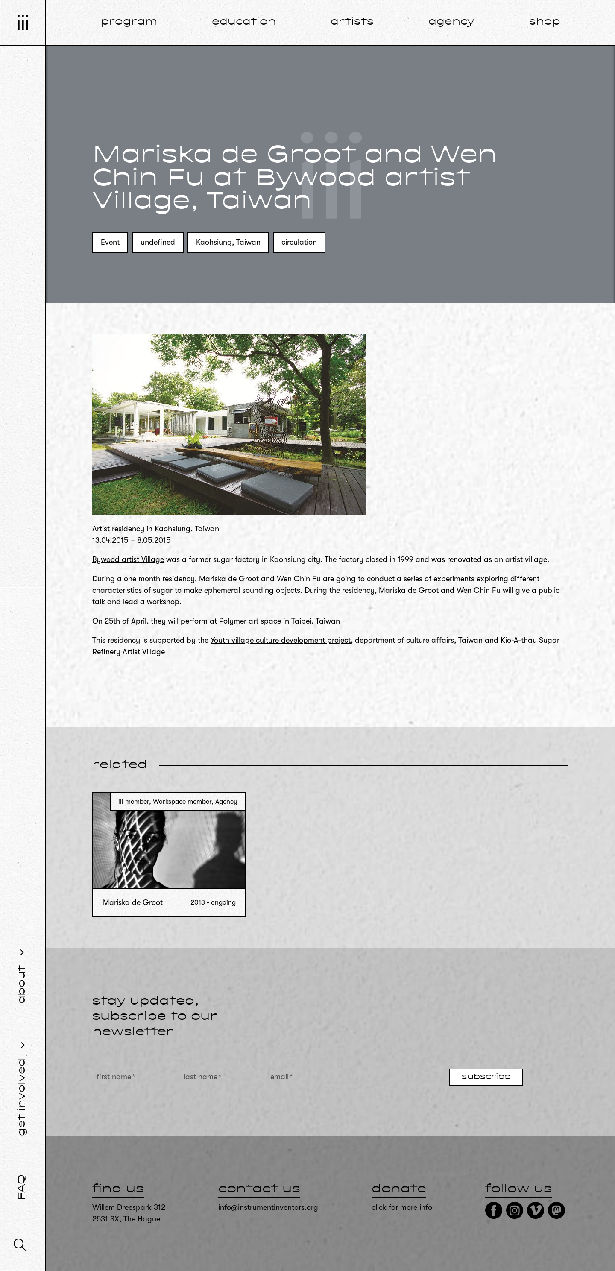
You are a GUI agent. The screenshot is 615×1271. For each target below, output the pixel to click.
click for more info (402, 1207)
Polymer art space (250, 621)
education (244, 22)
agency (451, 22)
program (129, 22)
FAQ (22, 1187)
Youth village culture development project (281, 640)
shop (544, 22)
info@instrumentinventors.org (268, 1207)
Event (110, 242)
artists (352, 22)
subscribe (486, 1077)
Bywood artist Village (128, 559)
